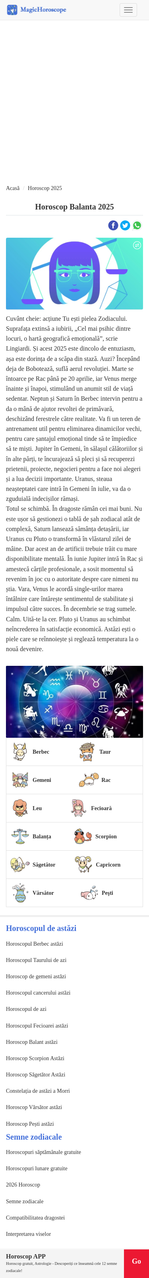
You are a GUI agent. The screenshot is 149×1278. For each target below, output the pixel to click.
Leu (37, 808)
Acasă (12, 188)
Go (136, 1261)
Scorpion (106, 837)
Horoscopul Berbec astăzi (34, 944)
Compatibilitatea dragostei (35, 1218)
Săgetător (44, 865)
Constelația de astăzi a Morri (38, 1091)
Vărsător (43, 893)
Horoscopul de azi (26, 1009)
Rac (105, 780)
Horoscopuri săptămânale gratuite (43, 1152)
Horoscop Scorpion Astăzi (35, 1058)
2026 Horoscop (23, 1185)
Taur (105, 752)
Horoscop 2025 (45, 188)
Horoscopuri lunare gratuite (37, 1168)
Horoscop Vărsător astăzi (34, 1107)
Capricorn (108, 865)
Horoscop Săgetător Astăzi (35, 1075)
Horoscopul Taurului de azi (36, 960)
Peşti (107, 893)
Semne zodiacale (24, 1201)
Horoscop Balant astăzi (32, 1042)
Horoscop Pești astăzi (30, 1124)
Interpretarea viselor (28, 1234)
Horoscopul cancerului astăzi (38, 993)
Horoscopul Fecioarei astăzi (37, 1026)
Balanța (42, 837)
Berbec (41, 752)
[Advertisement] (74, 102)
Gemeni (42, 780)
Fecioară (101, 808)
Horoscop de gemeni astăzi (36, 976)
